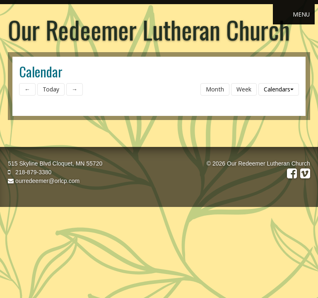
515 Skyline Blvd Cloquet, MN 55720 (55, 163)
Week (243, 89)
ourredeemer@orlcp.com (44, 181)
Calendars (279, 89)
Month (215, 89)
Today (51, 89)
